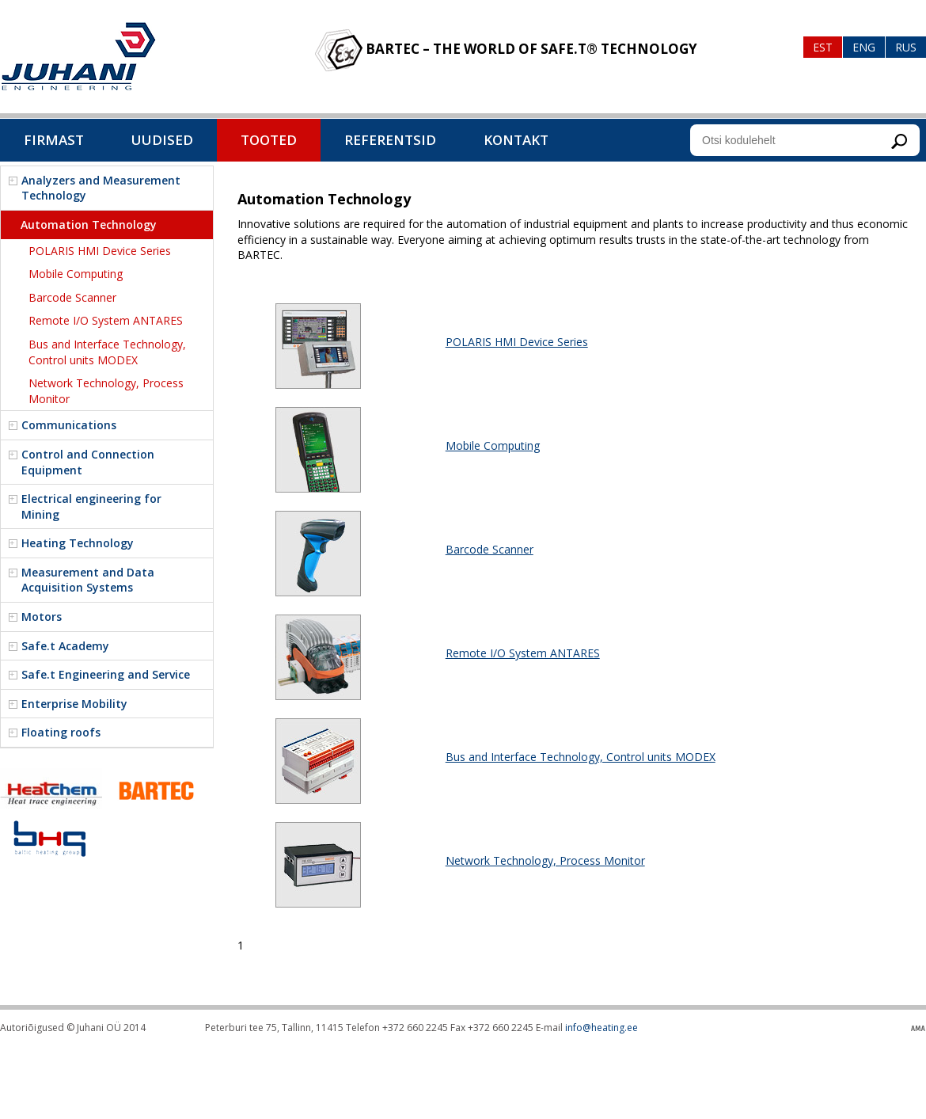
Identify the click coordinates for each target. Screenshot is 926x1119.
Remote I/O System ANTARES (523, 652)
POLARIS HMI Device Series (517, 341)
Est (823, 47)
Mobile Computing (493, 445)
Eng (863, 47)
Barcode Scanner (489, 549)
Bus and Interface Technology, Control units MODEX (580, 756)
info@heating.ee (601, 1027)
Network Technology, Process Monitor (545, 860)
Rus (906, 47)
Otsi (899, 141)
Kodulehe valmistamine (918, 1029)
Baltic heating (78, 56)
